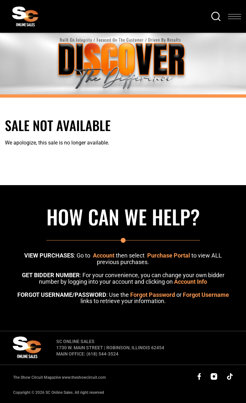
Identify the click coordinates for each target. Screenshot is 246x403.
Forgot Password (152, 294)
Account (103, 255)
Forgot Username (206, 294)
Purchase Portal (168, 255)
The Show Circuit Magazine (59, 377)
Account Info (190, 281)
